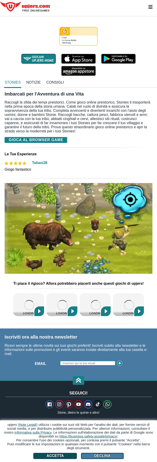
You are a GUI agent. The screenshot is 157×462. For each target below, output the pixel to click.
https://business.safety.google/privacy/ (88, 436)
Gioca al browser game (36, 140)
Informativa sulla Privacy (32, 432)
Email (40, 364)
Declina (102, 456)
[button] (78, 381)
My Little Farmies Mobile (61, 304)
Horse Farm (95, 304)
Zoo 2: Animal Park (128, 304)
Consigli (55, 82)
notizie (33, 82)
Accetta (55, 456)
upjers (25, 6)
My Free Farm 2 (28, 304)
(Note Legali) (28, 424)
